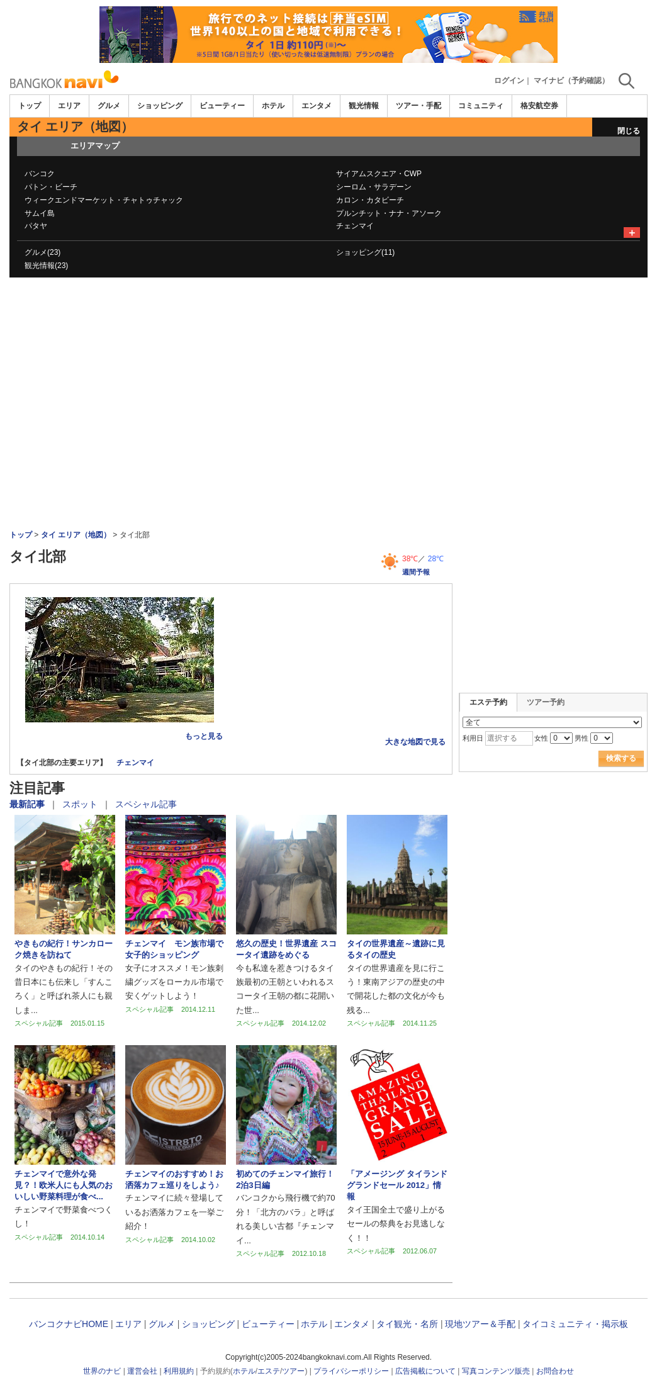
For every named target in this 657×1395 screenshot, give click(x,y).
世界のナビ (102, 1371)
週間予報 (416, 572)
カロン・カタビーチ (370, 200)
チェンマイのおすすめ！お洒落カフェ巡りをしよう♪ (174, 1179)
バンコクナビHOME (68, 1324)
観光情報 (364, 105)
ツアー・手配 (418, 105)
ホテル (273, 105)
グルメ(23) (42, 252)
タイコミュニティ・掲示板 (575, 1324)
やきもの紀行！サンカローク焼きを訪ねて (63, 949)
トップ (29, 105)
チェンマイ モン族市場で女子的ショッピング (174, 949)
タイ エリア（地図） (76, 534)
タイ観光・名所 (407, 1324)
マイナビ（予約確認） (571, 80)
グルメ (109, 105)
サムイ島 (40, 213)
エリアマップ (95, 145)
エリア (69, 105)
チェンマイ (355, 225)
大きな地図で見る (415, 741)
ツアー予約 (545, 702)
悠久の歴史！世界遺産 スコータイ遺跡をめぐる (286, 949)
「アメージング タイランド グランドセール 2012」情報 (397, 1185)
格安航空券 (539, 105)
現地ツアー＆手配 (480, 1324)
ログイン (509, 80)
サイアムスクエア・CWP (379, 173)
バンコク (40, 173)
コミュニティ (480, 105)
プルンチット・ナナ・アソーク (389, 213)
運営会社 (142, 1371)
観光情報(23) (46, 265)
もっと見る (204, 736)
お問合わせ (555, 1371)
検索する (621, 758)
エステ (268, 1371)
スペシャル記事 (146, 804)
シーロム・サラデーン (374, 186)
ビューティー (222, 105)
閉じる (628, 130)
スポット (81, 804)
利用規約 (179, 1371)
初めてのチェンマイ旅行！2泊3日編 (285, 1179)
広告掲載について (425, 1371)
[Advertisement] (328, 312)
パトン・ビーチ (51, 186)
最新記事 (28, 804)
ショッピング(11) (365, 252)
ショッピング (159, 105)
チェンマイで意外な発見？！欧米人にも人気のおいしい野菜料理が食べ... (63, 1185)
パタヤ (36, 225)
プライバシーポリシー (351, 1371)
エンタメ (316, 105)
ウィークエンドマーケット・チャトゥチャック (104, 200)
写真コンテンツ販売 (496, 1371)
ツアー (293, 1371)
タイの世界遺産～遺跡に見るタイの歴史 (396, 949)
